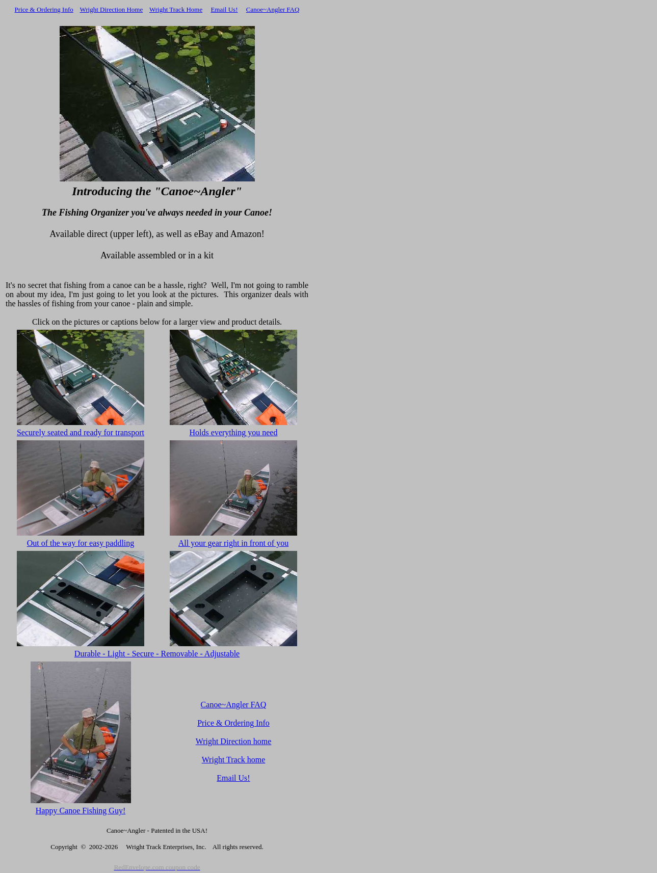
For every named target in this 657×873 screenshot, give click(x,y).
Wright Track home (234, 759)
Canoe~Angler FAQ (273, 9)
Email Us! (224, 9)
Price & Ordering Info (44, 9)
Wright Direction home (234, 741)
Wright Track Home (175, 9)
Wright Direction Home (111, 9)
